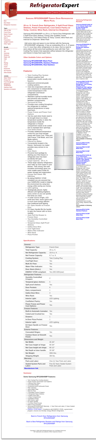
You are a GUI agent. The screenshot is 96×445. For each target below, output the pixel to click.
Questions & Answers (10, 89)
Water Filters (7, 78)
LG (5, 61)
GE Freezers (7, 70)
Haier (5, 59)
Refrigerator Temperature (7, 84)
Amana (6, 65)
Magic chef (7, 57)
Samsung (6, 53)
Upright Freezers (8, 42)
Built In (6, 38)
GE (5, 51)
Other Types (7, 44)
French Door (7, 32)
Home (49, 12)
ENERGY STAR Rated (34, 409)
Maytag (6, 63)
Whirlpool (6, 55)
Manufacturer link (31, 368)
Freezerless (7, 40)
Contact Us (63, 12)
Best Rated (7, 23)
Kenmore (6, 49)
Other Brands (7, 72)
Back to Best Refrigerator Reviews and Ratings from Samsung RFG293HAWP (49, 422)
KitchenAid (7, 68)
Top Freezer (7, 36)
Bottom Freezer (8, 34)
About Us (55, 12)
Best (5, 21)
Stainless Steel (8, 87)
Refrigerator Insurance (10, 25)
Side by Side (7, 30)
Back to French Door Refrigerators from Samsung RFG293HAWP (49, 417)
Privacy (70, 12)
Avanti (5, 67)
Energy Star (7, 80)
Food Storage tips (9, 82)
